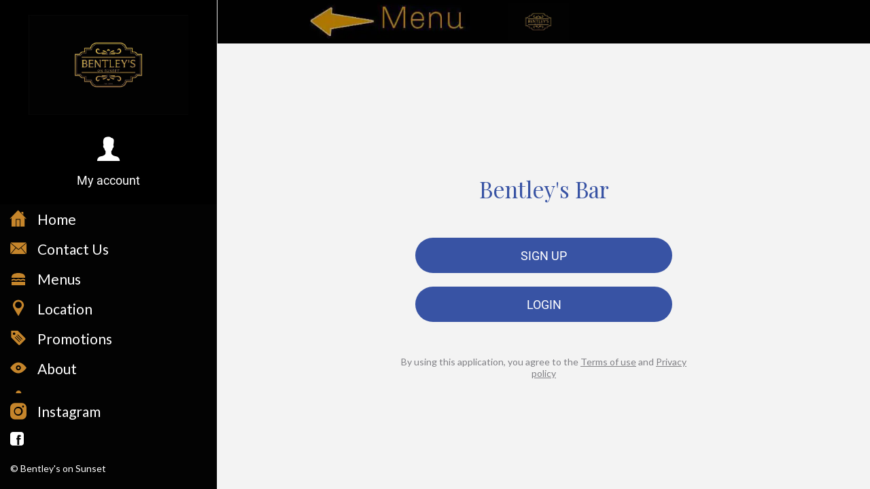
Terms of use (608, 361)
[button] (108, 162)
